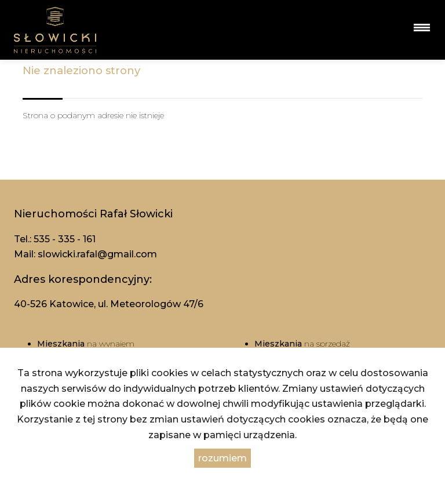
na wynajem (85, 343)
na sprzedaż (302, 343)
